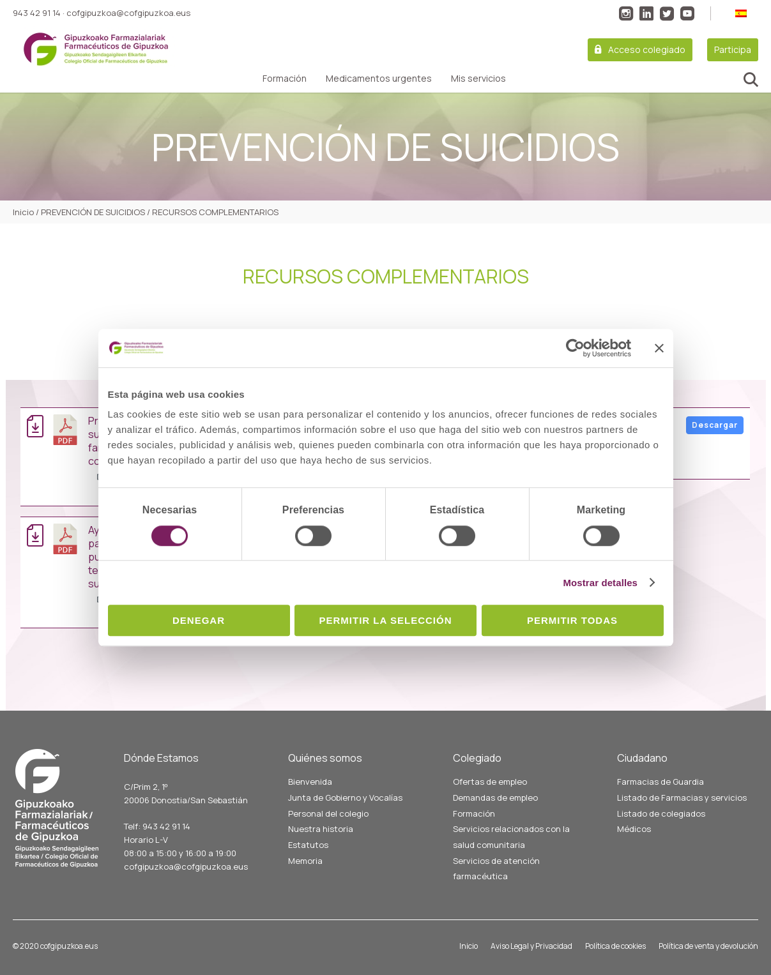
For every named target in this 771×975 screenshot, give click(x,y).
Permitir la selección (385, 620)
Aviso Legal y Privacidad (531, 946)
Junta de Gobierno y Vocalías (345, 797)
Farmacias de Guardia (660, 781)
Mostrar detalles (600, 582)
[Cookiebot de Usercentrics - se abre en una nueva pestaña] (575, 348)
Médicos (634, 829)
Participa (732, 49)
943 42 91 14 (37, 13)
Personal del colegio (328, 813)
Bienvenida (310, 781)
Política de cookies (615, 946)
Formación (285, 78)
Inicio (468, 946)
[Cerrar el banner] (659, 348)
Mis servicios (478, 78)
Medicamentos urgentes (379, 78)
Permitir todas (572, 620)
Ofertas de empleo (490, 781)
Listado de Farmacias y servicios (682, 797)
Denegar (198, 620)
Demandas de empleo (495, 797)
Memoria (305, 860)
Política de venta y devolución (708, 946)
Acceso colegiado (646, 49)
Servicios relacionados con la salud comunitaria (511, 836)
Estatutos (308, 844)
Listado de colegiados (661, 813)
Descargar (715, 424)
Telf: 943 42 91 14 (157, 826)
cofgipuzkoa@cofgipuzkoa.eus (128, 13)
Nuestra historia (320, 829)
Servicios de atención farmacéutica (496, 868)
